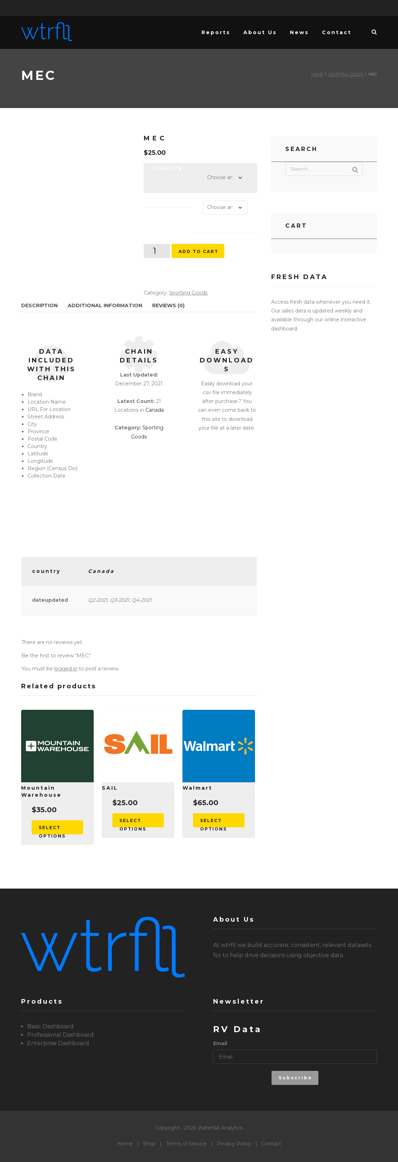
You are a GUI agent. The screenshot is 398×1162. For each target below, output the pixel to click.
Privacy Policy (234, 1144)
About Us (260, 32)
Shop (149, 1144)
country (168, 168)
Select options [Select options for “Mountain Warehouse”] (52, 829)
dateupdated (168, 196)
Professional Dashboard (60, 1034)
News (299, 32)
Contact (337, 32)
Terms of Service (186, 1144)
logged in (65, 668)
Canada (154, 410)
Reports (215, 32)
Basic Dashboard (50, 1026)
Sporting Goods (345, 74)
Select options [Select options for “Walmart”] (213, 822)
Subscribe (295, 1077)
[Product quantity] (157, 251)
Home (317, 74)
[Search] (355, 169)
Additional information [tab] (105, 305)
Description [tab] (39, 305)
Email (220, 1043)
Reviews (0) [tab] (168, 305)
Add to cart (198, 251)
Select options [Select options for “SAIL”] (132, 822)
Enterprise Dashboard (58, 1043)
